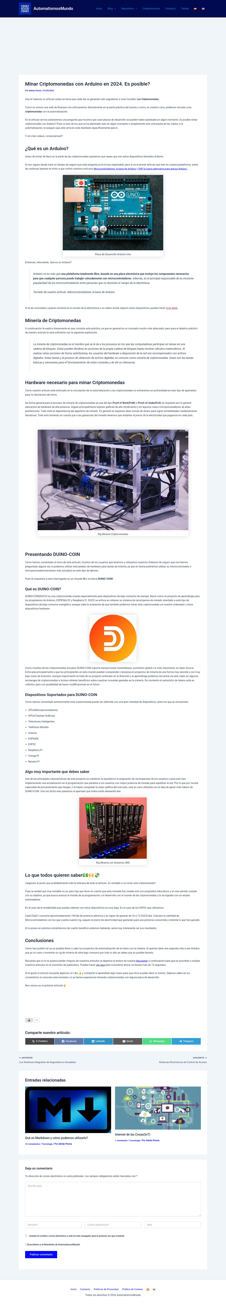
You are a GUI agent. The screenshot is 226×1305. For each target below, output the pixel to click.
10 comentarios (32, 1144)
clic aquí (100, 964)
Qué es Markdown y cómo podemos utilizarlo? (57, 1138)
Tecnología (47, 1144)
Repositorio (131, 8)
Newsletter (142, 960)
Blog (114, 8)
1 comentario (121, 1140)
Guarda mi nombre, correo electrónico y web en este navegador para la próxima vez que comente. (77, 1236)
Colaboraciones (153, 8)
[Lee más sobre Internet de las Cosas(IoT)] (158, 1107)
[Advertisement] (113, 41)
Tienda (186, 8)
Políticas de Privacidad (106, 1289)
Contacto (172, 8)
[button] (116, 8)
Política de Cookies (132, 1289)
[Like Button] (29, 1020)
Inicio (102, 8)
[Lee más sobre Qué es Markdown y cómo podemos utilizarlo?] (68, 1109)
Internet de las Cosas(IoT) (133, 1134)
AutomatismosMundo (53, 8)
